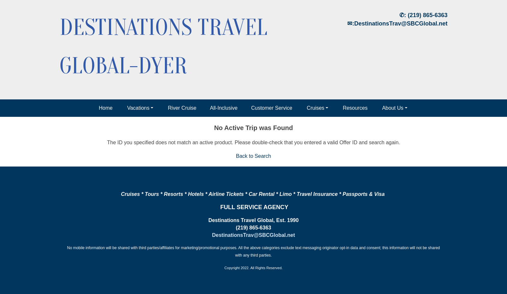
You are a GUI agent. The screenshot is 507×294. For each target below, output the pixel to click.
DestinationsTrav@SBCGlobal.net (401, 23)
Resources (355, 108)
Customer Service (271, 108)
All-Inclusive (223, 108)
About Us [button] (393, 108)
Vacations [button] (138, 108)
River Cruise (182, 108)
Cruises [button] (315, 108)
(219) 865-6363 (428, 15)
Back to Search (253, 156)
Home (106, 108)
